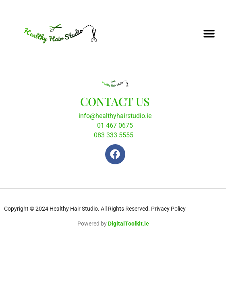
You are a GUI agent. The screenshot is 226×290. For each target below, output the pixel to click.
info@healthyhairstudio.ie (115, 116)
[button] (209, 33)
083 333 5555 (113, 135)
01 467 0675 (115, 125)
